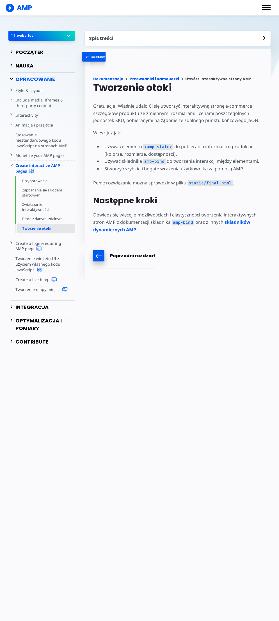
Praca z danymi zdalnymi (43, 218)
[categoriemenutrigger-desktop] (109, 57)
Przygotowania (34, 180)
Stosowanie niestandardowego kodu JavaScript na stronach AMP (40, 140)
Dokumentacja (108, 79)
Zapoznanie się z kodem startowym (42, 193)
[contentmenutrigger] (177, 38)
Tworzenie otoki (36, 228)
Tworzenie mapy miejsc (41, 289)
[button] (266, 7)
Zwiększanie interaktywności (35, 207)
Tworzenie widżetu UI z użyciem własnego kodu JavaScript (37, 264)
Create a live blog (35, 280)
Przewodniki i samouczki (154, 79)
